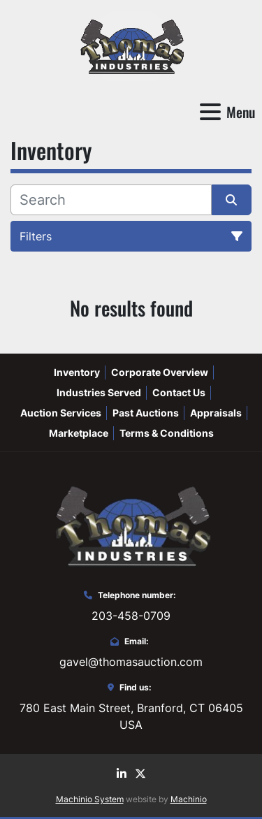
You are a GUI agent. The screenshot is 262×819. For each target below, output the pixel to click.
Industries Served (99, 392)
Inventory (77, 372)
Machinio (188, 799)
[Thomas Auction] (131, 524)
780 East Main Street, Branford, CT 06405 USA (131, 716)
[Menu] (210, 111)
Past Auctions (145, 413)
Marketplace (78, 433)
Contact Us (178, 392)
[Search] (111, 199)
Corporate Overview (159, 372)
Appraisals (216, 413)
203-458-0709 (131, 616)
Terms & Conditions (166, 433)
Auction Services (60, 413)
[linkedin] (121, 773)
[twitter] (140, 773)
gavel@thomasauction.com (131, 662)
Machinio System (90, 799)
